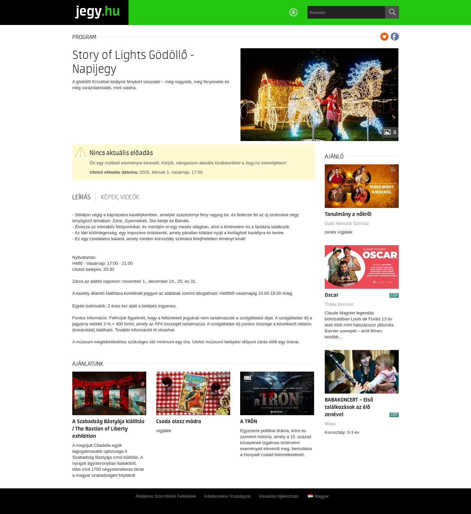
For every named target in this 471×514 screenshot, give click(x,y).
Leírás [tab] (81, 197)
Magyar (318, 496)
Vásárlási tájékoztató (278, 496)
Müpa (330, 423)
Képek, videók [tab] (120, 197)
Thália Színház (339, 304)
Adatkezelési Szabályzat (227, 496)
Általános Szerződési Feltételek (166, 496)
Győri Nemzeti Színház (347, 223)
